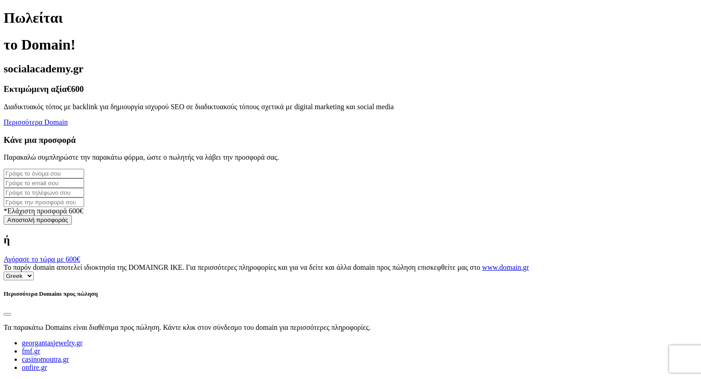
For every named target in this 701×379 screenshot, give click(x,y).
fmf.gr (31, 351)
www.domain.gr (505, 267)
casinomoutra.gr (45, 359)
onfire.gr (34, 367)
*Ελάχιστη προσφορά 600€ (43, 211)
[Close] (7, 314)
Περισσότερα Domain (36, 122)
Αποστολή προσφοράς (37, 220)
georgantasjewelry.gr (52, 343)
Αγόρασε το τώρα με (42, 259)
